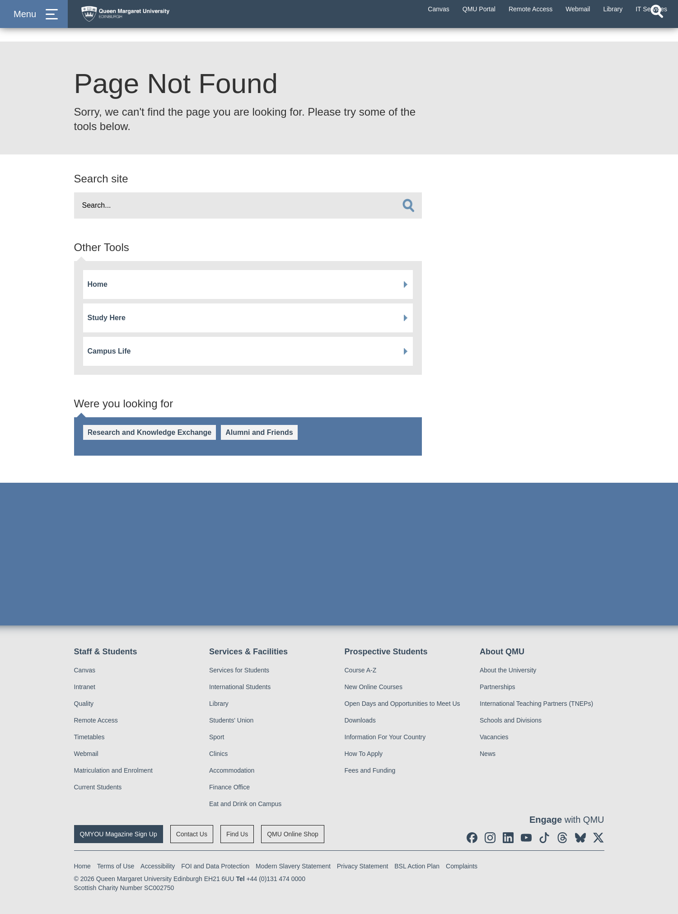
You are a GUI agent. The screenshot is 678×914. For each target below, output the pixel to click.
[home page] (163, 21)
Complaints (461, 866)
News (488, 753)
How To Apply (364, 753)
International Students (240, 686)
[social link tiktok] (544, 837)
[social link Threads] (562, 837)
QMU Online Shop (292, 834)
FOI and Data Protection (215, 866)
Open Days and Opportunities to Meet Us (402, 703)
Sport (216, 737)
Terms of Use (115, 866)
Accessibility (157, 866)
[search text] (248, 205)
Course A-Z (361, 670)
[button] (34, 23)
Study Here (107, 318)
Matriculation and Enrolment (113, 770)
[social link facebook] (472, 837)
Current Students (98, 787)
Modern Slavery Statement (293, 866)
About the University (508, 670)
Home (98, 284)
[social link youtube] (526, 837)
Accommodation (231, 770)
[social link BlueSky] (580, 837)
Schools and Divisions (511, 720)
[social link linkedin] (508, 837)
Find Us (237, 834)
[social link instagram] (490, 837)
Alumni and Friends (259, 432)
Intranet (84, 686)
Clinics (218, 753)
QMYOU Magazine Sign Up (118, 834)
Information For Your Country (385, 737)
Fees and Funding (370, 770)
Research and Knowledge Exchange (150, 432)
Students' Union (231, 720)
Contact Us (191, 834)
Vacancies (494, 737)
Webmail (86, 753)
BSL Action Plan (417, 866)
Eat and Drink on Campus (245, 803)
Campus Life (109, 351)
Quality (84, 703)
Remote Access (96, 720)
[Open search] (656, 30)
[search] (408, 205)
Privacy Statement (362, 866)
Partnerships (497, 686)
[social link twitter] (598, 837)
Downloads (360, 720)
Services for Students (239, 670)
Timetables (89, 737)
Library (219, 703)
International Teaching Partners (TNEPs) (536, 703)
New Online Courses (373, 686)
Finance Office (229, 787)
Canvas (84, 670)
